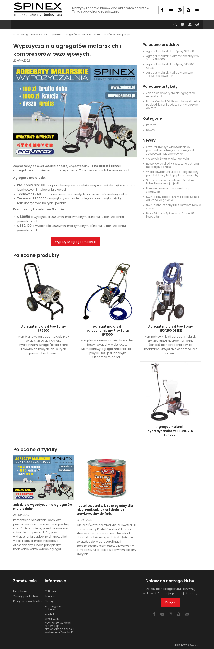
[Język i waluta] (197, 24)
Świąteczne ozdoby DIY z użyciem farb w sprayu (173, 206)
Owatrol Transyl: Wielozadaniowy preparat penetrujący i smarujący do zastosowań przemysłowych (171, 150)
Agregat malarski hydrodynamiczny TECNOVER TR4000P (170, 74)
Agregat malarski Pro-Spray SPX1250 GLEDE (170, 66)
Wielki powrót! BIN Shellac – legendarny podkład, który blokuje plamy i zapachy (172, 173)
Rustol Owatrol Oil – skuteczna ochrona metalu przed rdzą (172, 165)
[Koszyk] (182, 24)
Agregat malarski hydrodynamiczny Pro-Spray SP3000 (173, 57)
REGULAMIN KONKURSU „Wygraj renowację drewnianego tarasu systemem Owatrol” (59, 625)
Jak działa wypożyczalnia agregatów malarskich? (170, 94)
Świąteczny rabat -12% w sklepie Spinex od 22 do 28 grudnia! (172, 198)
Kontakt (50, 614)
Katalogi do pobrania (53, 607)
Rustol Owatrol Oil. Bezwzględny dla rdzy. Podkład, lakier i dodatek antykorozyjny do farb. (173, 105)
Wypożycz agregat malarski (75, 242)
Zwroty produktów (25, 596)
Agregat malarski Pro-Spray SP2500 (170, 51)
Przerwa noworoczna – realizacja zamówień (168, 190)
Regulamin (20, 591)
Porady (151, 125)
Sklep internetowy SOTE (187, 645)
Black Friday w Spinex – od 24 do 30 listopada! (170, 215)
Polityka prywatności (27, 601)
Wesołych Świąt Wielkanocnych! (167, 159)
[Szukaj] (175, 24)
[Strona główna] (38, 9)
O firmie (50, 591)
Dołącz (170, 602)
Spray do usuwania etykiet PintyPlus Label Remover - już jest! (170, 181)
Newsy (150, 130)
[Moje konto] (190, 24)
